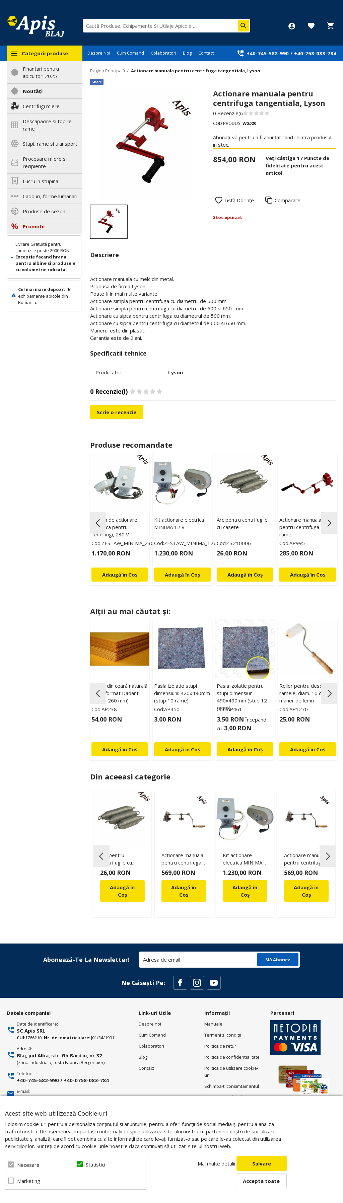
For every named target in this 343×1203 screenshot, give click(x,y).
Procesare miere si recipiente (45, 162)
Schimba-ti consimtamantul (231, 1086)
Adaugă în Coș (122, 891)
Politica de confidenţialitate (232, 1057)
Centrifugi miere (41, 106)
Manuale (213, 1024)
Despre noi (150, 1024)
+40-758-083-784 (315, 53)
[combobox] (166, 25)
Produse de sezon (44, 211)
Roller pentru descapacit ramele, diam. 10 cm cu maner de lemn (307, 693)
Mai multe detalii (216, 1163)
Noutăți (33, 91)
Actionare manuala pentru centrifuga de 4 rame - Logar (182, 860)
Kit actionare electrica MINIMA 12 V (179, 523)
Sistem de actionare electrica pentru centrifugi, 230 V (114, 527)
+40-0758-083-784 (86, 1080)
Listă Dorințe (239, 200)
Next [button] (329, 523)
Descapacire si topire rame (47, 125)
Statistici (95, 1164)
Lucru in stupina (40, 181)
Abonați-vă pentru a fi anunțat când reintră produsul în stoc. (272, 141)
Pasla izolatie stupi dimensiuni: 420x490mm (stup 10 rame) (182, 693)
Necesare (28, 1164)
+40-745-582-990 (268, 53)
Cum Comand (130, 53)
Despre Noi (98, 53)
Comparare (287, 200)
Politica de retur (220, 1046)
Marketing (28, 1181)
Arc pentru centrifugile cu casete (242, 523)
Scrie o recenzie (116, 412)
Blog (187, 53)
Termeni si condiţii (222, 1035)
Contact (206, 53)
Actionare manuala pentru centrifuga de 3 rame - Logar (305, 860)
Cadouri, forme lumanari (50, 196)
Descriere (104, 255)
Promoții (34, 226)
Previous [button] (98, 523)
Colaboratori (163, 53)
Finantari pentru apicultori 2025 (41, 72)
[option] (146, 145)
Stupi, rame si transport (50, 143)
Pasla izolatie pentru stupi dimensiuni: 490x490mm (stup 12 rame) (242, 696)
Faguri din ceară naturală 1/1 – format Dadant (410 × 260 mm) (119, 693)
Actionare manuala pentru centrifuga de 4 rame (305, 527)
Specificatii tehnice (118, 353)
